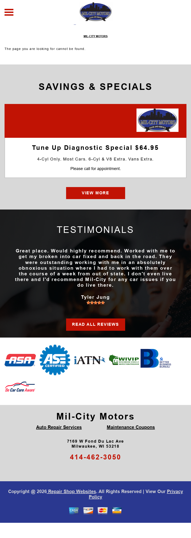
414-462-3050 (95, 472)
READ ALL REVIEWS (95, 339)
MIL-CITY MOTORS (96, 51)
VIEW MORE (95, 208)
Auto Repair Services (59, 442)
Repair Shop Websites (71, 506)
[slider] (96, 318)
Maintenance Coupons (131, 442)
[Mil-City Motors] (157, 135)
